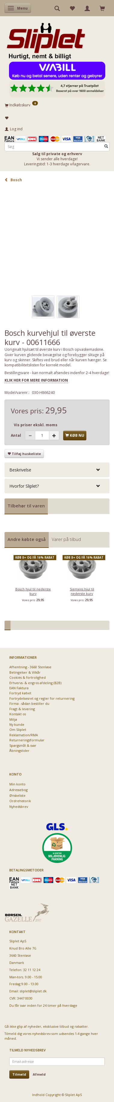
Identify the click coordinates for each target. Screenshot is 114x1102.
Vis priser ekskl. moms (35, 424)
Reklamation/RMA (23, 735)
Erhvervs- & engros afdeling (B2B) (35, 683)
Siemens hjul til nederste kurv (82, 591)
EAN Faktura (19, 688)
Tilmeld (19, 1074)
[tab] (57, 470)
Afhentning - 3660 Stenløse (30, 667)
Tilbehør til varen (26, 506)
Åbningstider (19, 750)
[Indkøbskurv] (57, 105)
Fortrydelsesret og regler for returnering (42, 698)
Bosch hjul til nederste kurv (33, 591)
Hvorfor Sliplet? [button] (24, 486)
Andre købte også (27, 539)
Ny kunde (16, 724)
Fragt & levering (22, 709)
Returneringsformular (27, 740)
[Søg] (106, 146)
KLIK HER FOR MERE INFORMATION (36, 380)
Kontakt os (17, 714)
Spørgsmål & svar (22, 745)
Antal (16, 435)
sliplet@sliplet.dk (33, 991)
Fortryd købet (20, 693)
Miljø (13, 719)
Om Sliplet (17, 729)
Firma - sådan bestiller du (29, 703)
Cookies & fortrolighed (27, 677)
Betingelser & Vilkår (25, 672)
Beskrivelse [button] (20, 469)
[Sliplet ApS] (46, 39)
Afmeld (39, 1074)
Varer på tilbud (66, 539)
